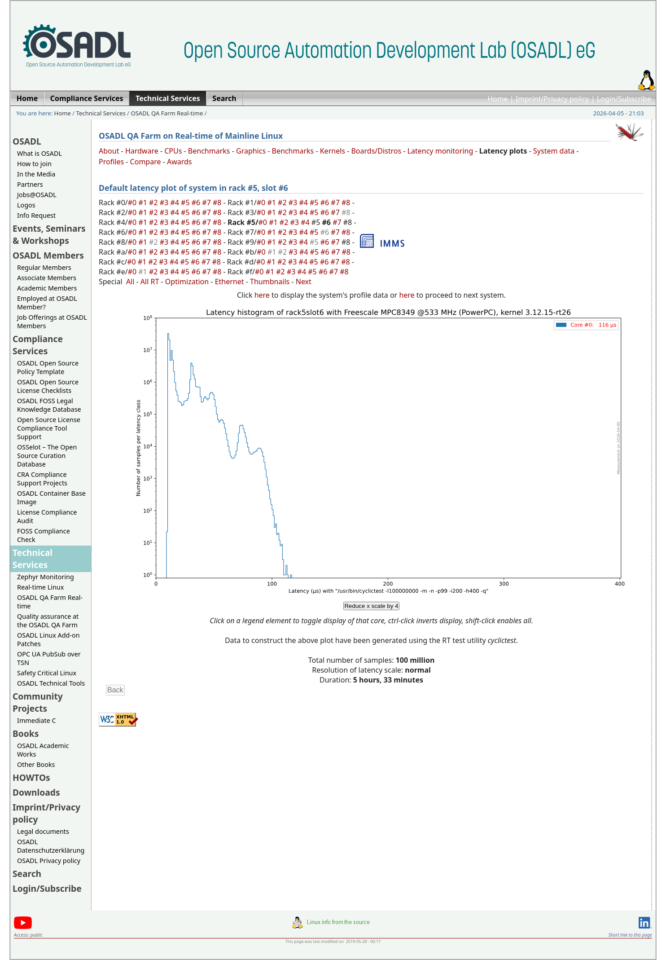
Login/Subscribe (624, 99)
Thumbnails (269, 281)
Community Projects (38, 702)
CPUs (173, 151)
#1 (143, 202)
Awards (179, 162)
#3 (165, 202)
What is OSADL (39, 153)
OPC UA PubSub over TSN (49, 658)
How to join (34, 163)
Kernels (332, 151)
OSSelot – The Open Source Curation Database (47, 455)
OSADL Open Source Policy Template (48, 367)
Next (303, 281)
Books (26, 733)
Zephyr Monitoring (45, 576)
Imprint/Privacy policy (552, 99)
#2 (154, 202)
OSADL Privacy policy (48, 860)
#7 (207, 202)
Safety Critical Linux (46, 673)
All (130, 281)
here (262, 295)
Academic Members (47, 288)
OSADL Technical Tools (51, 683)
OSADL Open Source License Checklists (48, 386)
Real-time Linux (40, 587)
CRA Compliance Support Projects (42, 478)
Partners (30, 184)
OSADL (27, 141)
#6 (197, 202)
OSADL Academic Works (43, 749)
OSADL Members (48, 255)
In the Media (36, 174)
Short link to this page (630, 935)
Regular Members (44, 267)
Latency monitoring (440, 151)
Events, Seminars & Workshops (49, 234)
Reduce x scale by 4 (371, 606)
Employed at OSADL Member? (47, 302)
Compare (145, 162)
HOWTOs (31, 777)
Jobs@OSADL (37, 194)
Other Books (36, 764)
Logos (26, 205)
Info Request (36, 215)
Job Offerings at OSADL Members (52, 321)
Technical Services (101, 113)
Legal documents (43, 831)
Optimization (187, 281)
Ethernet (229, 281)
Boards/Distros (376, 151)
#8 (218, 202)
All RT (149, 281)
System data (553, 151)
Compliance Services (38, 345)
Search (27, 874)
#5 (186, 202)
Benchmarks (209, 151)
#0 (133, 202)
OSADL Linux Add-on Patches (48, 639)
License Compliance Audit (47, 516)
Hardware (141, 151)
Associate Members (46, 277)
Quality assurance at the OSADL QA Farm (48, 620)
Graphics (251, 151)
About (109, 151)
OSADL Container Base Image (51, 497)
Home (497, 99)
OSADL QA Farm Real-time (167, 113)
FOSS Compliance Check (43, 535)
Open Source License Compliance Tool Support (48, 428)
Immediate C (36, 720)
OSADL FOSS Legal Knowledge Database (49, 405)
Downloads (36, 792)
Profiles (111, 162)
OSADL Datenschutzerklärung (50, 845)
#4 (175, 202)
